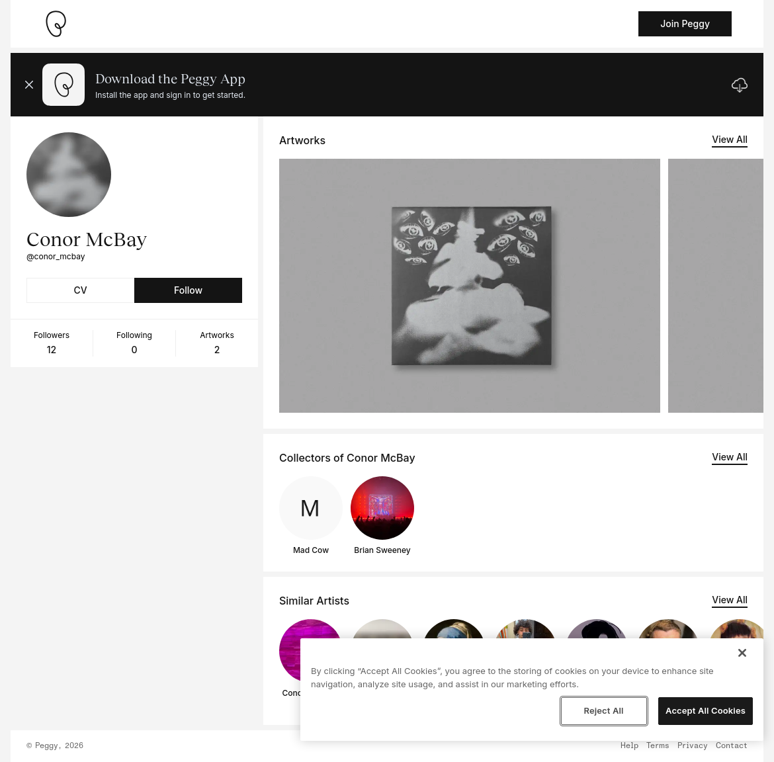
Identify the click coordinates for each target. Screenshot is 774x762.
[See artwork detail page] (469, 286)
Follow (188, 290)
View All (730, 139)
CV (80, 290)
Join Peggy (685, 23)
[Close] (742, 652)
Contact (732, 746)
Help (629, 746)
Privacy (692, 746)
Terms (657, 746)
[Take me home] (55, 24)
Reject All (603, 710)
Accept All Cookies (706, 710)
